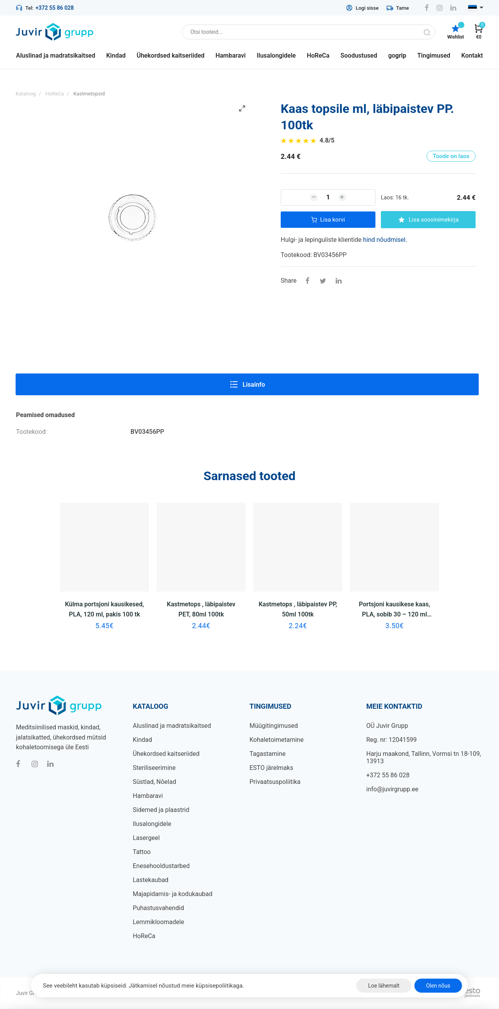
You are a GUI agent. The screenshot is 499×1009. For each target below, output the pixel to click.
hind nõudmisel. (385, 239)
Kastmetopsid (89, 94)
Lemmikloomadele (158, 922)
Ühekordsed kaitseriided (166, 753)
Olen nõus (438, 986)
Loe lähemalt (383, 986)
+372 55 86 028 (54, 8)
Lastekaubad (151, 880)
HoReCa (144, 936)
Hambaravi (148, 795)
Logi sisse (362, 7)
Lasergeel (146, 838)
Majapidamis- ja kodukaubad (172, 894)
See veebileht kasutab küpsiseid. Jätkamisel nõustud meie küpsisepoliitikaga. (143, 985)
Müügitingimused (274, 725)
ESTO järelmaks (271, 767)
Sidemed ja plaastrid (161, 810)
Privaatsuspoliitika (275, 781)
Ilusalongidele (152, 824)
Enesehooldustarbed (161, 866)
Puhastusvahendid (158, 908)
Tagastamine (268, 753)
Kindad (142, 739)
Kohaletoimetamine (277, 739)
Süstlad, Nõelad (154, 781)
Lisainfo (247, 384)
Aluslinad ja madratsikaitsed (172, 725)
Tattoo (142, 852)
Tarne (397, 7)
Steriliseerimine (154, 767)
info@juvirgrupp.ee (392, 789)
